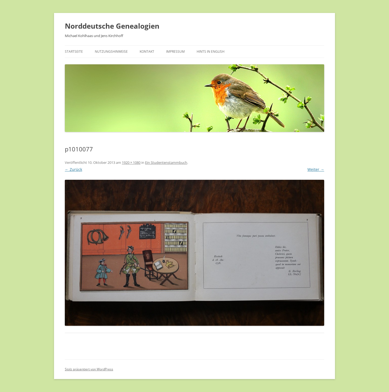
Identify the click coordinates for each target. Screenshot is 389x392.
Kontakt (147, 51)
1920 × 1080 (131, 162)
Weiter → (315, 169)
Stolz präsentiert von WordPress (89, 369)
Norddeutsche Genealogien (112, 26)
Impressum (175, 51)
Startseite (74, 51)
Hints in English (210, 51)
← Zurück (73, 169)
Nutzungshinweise (111, 51)
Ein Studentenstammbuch (166, 162)
